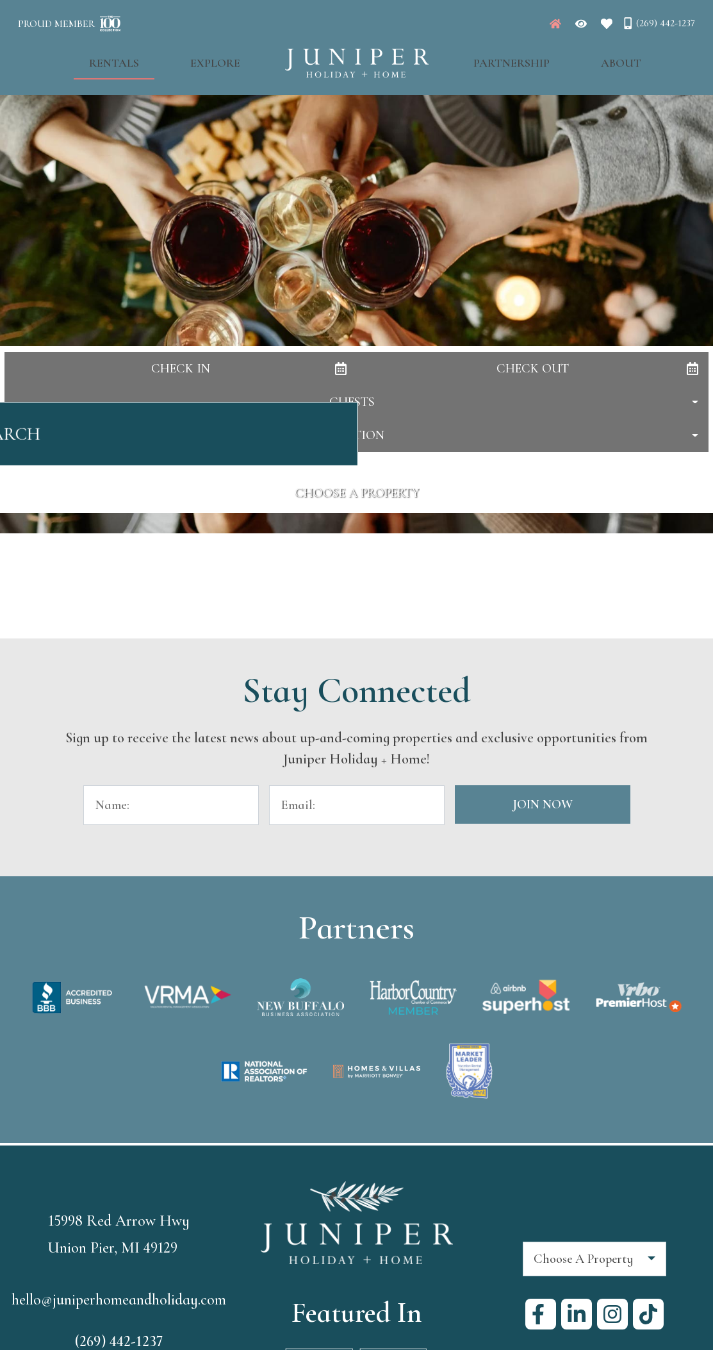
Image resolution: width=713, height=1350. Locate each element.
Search (356, 440)
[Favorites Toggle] (606, 23)
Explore (228, 58)
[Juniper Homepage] (555, 23)
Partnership (498, 58)
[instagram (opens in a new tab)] (612, 1314)
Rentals (154, 58)
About (581, 58)
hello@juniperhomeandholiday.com (119, 1300)
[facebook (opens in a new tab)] (540, 1314)
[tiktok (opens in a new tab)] (648, 1314)
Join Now (542, 804)
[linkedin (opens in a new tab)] (576, 1314)
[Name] (171, 805)
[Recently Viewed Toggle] (581, 23)
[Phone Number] (658, 23)
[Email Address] (357, 805)
